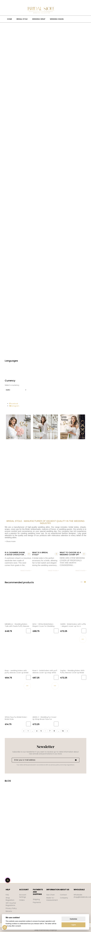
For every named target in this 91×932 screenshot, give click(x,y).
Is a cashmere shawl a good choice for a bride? (15, 554)
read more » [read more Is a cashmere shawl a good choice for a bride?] (25, 571)
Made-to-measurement (52, 899)
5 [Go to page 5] (41, 731)
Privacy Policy (11, 908)
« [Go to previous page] (23, 731)
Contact (63, 895)
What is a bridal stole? (40, 554)
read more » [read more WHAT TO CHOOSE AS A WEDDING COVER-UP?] (80, 571)
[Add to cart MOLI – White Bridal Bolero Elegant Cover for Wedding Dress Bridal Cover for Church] (56, 630)
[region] (45, 190)
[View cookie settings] (4, 927)
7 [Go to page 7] (49, 731)
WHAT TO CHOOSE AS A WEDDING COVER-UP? (70, 554)
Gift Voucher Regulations (11, 904)
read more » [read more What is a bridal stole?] (53, 571)
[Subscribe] (75, 760)
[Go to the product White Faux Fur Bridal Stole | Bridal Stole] (18, 698)
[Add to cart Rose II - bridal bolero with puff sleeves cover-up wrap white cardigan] (56, 677)
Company (64, 898)
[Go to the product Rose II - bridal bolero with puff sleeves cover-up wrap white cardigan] (45, 651)
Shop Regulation (10, 899)
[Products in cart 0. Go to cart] (62, 10)
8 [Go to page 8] (54, 731)
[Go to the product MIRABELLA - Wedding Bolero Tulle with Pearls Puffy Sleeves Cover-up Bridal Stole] (18, 605)
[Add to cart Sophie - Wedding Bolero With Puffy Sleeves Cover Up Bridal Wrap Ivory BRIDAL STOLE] (84, 677)
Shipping (36, 899)
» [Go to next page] (67, 731)
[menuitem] (9, 19)
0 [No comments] (28, 554)
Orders (22, 900)
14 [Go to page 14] (63, 731)
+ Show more (10, 541)
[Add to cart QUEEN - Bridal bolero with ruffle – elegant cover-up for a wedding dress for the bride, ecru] (84, 630)
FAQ (7, 895)
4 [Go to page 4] (36, 731)
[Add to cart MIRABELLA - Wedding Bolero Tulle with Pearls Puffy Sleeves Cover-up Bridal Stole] (28, 630)
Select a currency (12, 385)
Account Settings (22, 896)
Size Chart (50, 895)
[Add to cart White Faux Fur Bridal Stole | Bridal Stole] (28, 724)
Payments (37, 902)
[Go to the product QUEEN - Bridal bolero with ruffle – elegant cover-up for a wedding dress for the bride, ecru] (73, 605)
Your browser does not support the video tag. (45, 830)
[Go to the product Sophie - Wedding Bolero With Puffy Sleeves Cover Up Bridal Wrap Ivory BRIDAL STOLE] (73, 651)
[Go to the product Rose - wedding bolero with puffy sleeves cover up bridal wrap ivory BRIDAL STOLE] (18, 651)
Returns (9, 911)
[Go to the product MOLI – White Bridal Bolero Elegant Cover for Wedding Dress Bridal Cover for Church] (45, 605)
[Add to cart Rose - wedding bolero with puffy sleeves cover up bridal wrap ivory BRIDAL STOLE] (28, 677)
